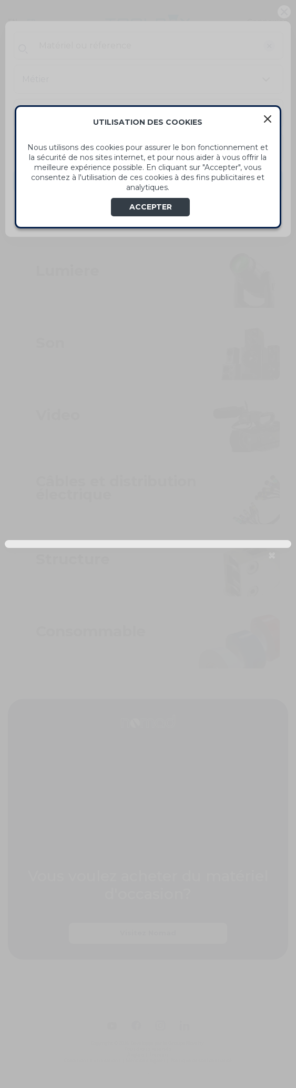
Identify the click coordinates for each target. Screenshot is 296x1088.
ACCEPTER (150, 207)
